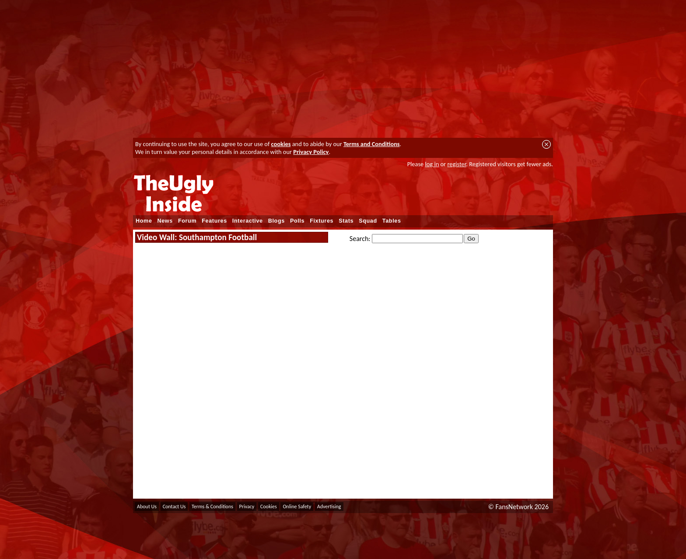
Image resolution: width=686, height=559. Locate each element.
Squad (368, 221)
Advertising (329, 506)
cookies (281, 144)
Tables (391, 221)
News (165, 221)
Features (214, 221)
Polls (297, 221)
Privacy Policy (311, 152)
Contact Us (174, 506)
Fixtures (321, 221)
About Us (147, 506)
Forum (187, 221)
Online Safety (297, 506)
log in (432, 164)
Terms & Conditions (212, 506)
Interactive (247, 221)
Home (144, 221)
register (456, 164)
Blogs (276, 221)
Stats (346, 221)
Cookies (268, 506)
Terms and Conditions (371, 144)
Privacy (247, 506)
